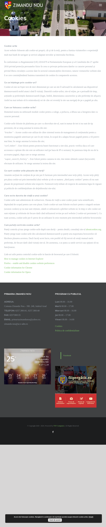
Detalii (91, 517)
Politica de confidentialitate (67, 330)
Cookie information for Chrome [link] (18, 267)
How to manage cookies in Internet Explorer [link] (23, 258)
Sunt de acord (54, 520)
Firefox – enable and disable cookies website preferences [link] (29, 263)
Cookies (58, 326)
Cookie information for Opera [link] (17, 272)
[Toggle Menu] (100, 5)
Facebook (67, 355)
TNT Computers (58, 426)
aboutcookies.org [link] (93, 229)
